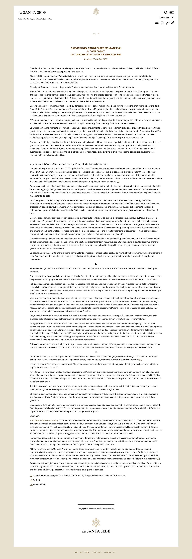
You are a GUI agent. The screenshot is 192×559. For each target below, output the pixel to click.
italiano (164, 18)
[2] (140, 359)
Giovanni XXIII (27, 18)
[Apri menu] (171, 12)
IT (98, 34)
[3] (158, 458)
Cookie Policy (96, 552)
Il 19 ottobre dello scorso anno (44, 420)
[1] (118, 181)
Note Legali (84, 552)
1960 (50, 18)
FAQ (76, 552)
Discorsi (41, 18)
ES (94, 34)
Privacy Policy (109, 552)
